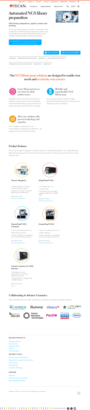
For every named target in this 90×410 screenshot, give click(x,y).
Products (33, 6)
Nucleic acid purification (18, 357)
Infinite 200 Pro (15, 341)
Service (39, 1)
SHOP (73, 6)
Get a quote (51, 52)
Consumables (14, 351)
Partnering (72, 1)
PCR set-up (13, 362)
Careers (31, 1)
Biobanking (13, 365)
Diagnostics (63, 1)
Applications (46, 6)
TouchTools (13, 343)
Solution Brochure (18, 198)
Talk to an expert (70, 52)
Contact (46, 1)
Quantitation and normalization (21, 360)
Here (13, 286)
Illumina (12, 375)
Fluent (11, 348)
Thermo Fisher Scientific (18, 378)
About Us (22, 1)
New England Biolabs (17, 380)
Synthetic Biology (15, 367)
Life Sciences (54, 1)
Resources (58, 6)
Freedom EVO (14, 346)
